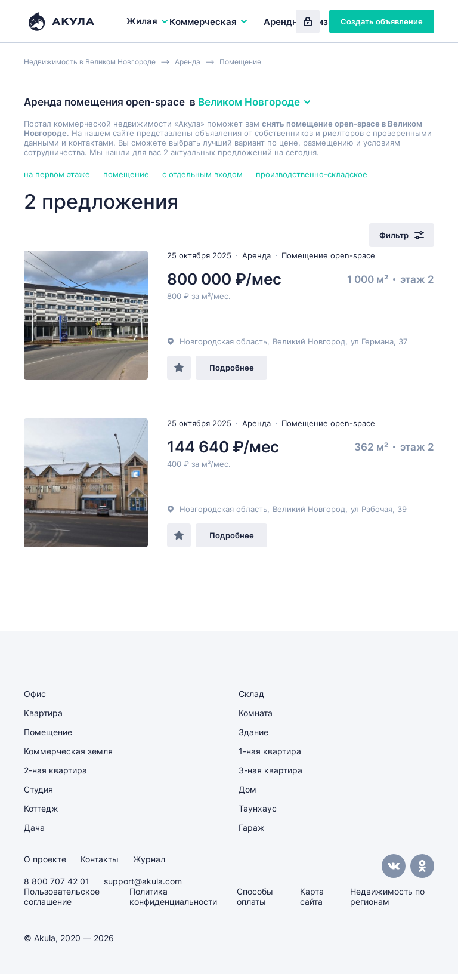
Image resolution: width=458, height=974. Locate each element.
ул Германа (372, 341)
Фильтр (401, 235)
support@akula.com (143, 881)
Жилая (147, 21)
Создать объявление (382, 21)
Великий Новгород (309, 341)
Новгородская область (223, 341)
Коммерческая (209, 21)
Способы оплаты (255, 896)
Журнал (149, 859)
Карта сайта (312, 896)
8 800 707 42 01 (56, 881)
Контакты (100, 859)
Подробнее (231, 367)
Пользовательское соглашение (62, 896)
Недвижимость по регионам (387, 896)
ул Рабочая (371, 509)
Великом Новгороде (255, 102)
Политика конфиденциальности (173, 896)
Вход (307, 21)
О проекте (45, 859)
